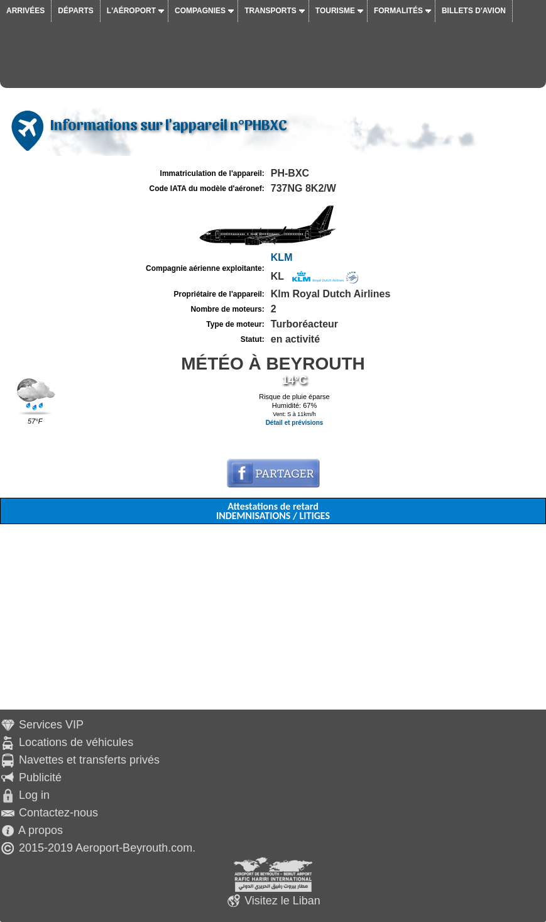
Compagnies (200, 10)
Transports (270, 10)
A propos (40, 830)
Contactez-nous (58, 812)
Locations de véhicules (76, 742)
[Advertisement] (273, 622)
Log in (34, 795)
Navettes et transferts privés (89, 760)
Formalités (398, 10)
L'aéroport (131, 10)
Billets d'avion (474, 10)
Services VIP (51, 724)
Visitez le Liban (282, 900)
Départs (75, 10)
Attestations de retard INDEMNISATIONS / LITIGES (273, 511)
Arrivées (25, 10)
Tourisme (335, 10)
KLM (282, 257)
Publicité (40, 777)
